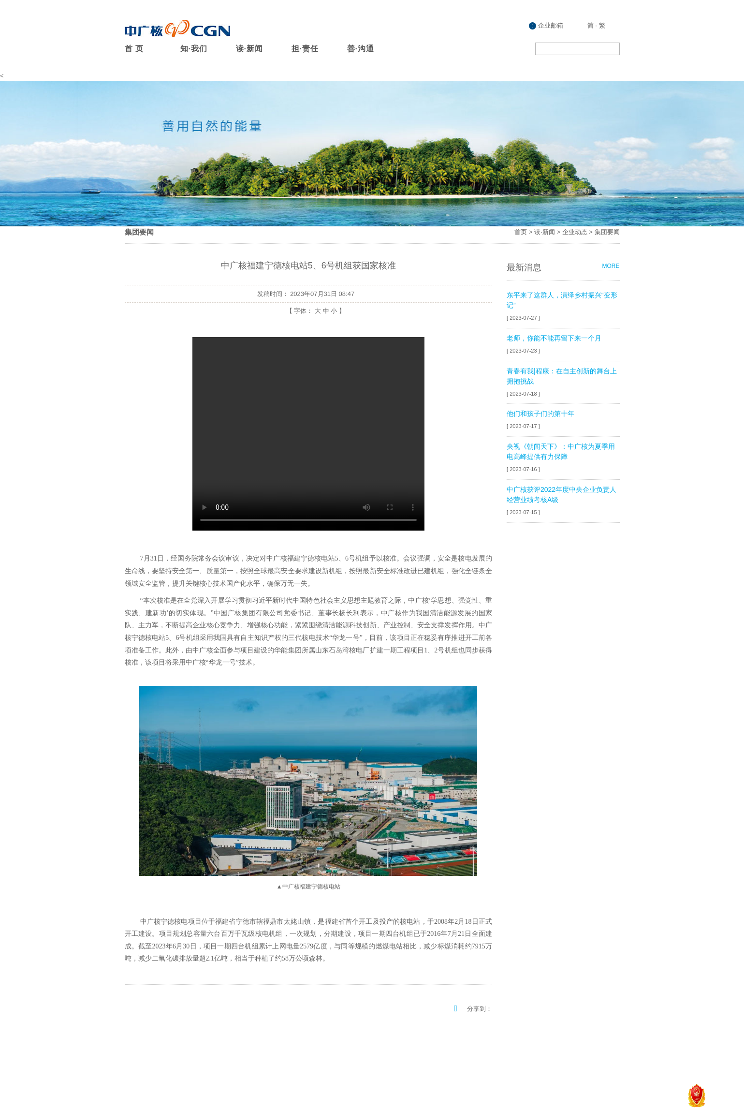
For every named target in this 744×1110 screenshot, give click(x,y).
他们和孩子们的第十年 (540, 413)
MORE (611, 266)
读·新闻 (249, 48)
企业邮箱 (546, 26)
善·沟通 (360, 48)
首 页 (134, 48)
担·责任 (305, 48)
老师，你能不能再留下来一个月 (554, 338)
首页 (520, 232)
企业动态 (574, 232)
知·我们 (193, 48)
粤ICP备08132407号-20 (586, 1073)
